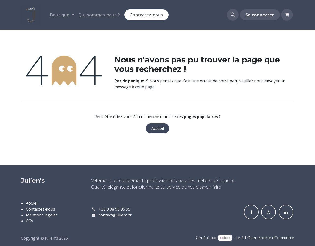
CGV (29, 221)
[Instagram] (268, 212)
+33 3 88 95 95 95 (114, 209)
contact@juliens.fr (115, 215)
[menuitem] (62, 15)
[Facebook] (251, 212)
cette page (145, 87)
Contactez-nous (146, 15)
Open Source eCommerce (270, 237)
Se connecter (259, 15)
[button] (233, 15)
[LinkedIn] (286, 212)
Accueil (157, 128)
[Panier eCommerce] (287, 15)
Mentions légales (42, 215)
